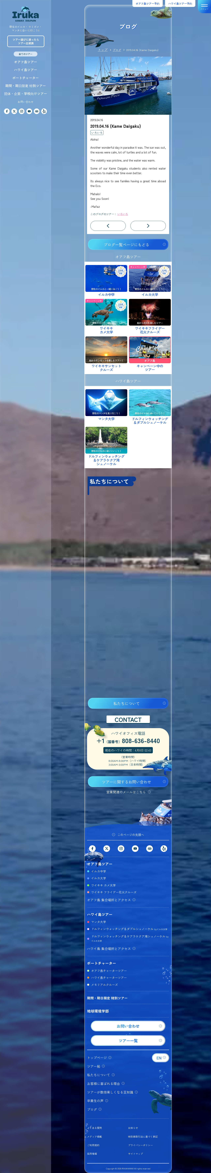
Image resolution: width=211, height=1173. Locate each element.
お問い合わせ (25, 102)
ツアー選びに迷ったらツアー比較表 (26, 41)
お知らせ (133, 1128)
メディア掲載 (94, 1136)
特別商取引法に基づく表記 (143, 1136)
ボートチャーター (25, 77)
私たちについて (126, 703)
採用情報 (92, 1153)
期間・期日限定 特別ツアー (25, 85)
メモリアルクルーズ (104, 984)
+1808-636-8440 (128, 740)
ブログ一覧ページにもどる (126, 244)
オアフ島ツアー (25, 61)
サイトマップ (135, 1153)
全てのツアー (25, 54)
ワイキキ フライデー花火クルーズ (113, 892)
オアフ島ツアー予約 (147, 3)
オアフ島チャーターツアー (109, 970)
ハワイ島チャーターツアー (109, 977)
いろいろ (97, 133)
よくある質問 (94, 1128)
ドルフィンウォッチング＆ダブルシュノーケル (129, 929)
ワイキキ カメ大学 (103, 885)
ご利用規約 (93, 1145)
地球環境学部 (98, 1011)
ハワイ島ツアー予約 (180, 3)
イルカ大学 (98, 878)
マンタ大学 (98, 922)
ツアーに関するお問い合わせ (126, 782)
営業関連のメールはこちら (126, 792)
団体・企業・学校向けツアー (25, 93)
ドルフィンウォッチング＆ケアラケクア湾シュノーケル (129, 938)
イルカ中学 (98, 871)
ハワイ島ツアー (25, 69)
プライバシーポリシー (140, 1145)
